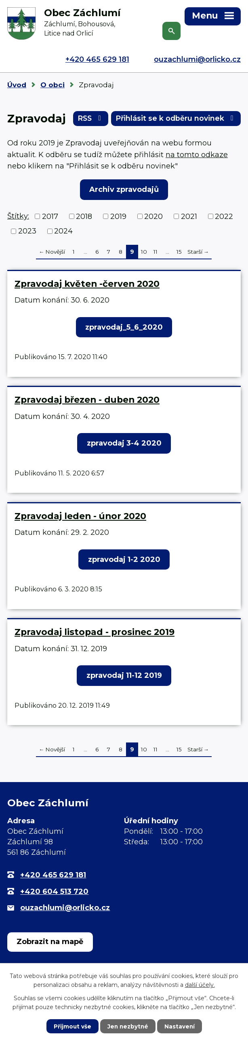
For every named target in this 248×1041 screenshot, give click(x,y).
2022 (224, 217)
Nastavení (180, 1026)
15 (179, 253)
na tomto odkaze (197, 155)
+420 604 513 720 (54, 892)
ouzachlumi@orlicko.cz (197, 59)
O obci (52, 85)
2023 (27, 232)
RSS (85, 119)
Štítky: (18, 217)
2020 (153, 217)
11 (155, 253)
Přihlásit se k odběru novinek (174, 119)
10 (144, 253)
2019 (118, 217)
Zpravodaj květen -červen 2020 (87, 285)
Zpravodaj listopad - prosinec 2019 (94, 633)
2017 (50, 217)
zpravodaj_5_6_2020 (124, 328)
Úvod (16, 85)
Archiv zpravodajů (124, 190)
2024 (63, 232)
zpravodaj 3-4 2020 (124, 444)
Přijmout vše (71, 1026)
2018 (84, 217)
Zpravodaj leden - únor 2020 (80, 517)
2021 (189, 217)
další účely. (200, 984)
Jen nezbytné (128, 1026)
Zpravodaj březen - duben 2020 (87, 400)
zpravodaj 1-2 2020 (124, 560)
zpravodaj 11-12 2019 (124, 676)
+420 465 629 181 (97, 59)
